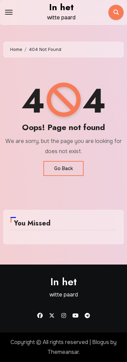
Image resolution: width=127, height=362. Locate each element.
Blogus (100, 342)
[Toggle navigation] (8, 12)
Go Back (63, 168)
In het (61, 7)
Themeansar (63, 352)
